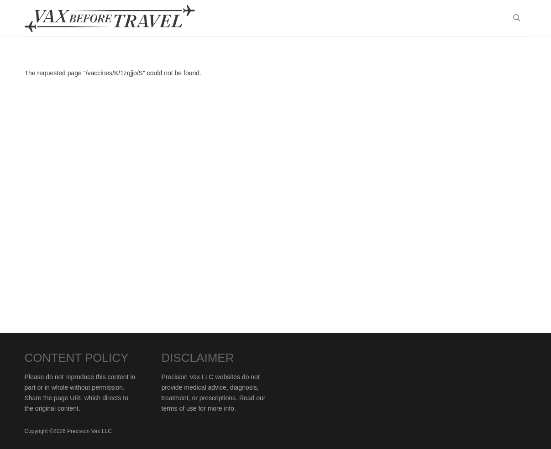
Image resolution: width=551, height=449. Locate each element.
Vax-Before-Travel (120, 18)
